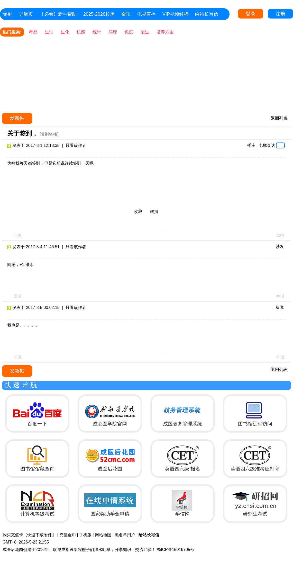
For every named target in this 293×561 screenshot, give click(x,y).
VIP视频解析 (175, 14)
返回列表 (279, 118)
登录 (250, 13)
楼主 (251, 145)
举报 (280, 235)
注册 (280, 13)
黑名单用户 (125, 535)
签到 (7, 14)
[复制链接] (49, 134)
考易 (33, 32)
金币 (126, 14)
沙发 (280, 246)
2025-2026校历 (99, 14)
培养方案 (165, 32)
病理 (112, 32)
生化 (65, 32)
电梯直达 (267, 145)
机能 (81, 32)
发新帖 (17, 118)
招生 (144, 32)
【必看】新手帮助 (58, 14)
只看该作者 (76, 145)
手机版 (85, 535)
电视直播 (146, 14)
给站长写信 (206, 14)
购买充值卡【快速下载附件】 (29, 535)
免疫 (128, 32)
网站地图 (103, 535)
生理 (49, 32)
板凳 (280, 307)
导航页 (26, 14)
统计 (97, 32)
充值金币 (67, 535)
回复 (18, 235)
